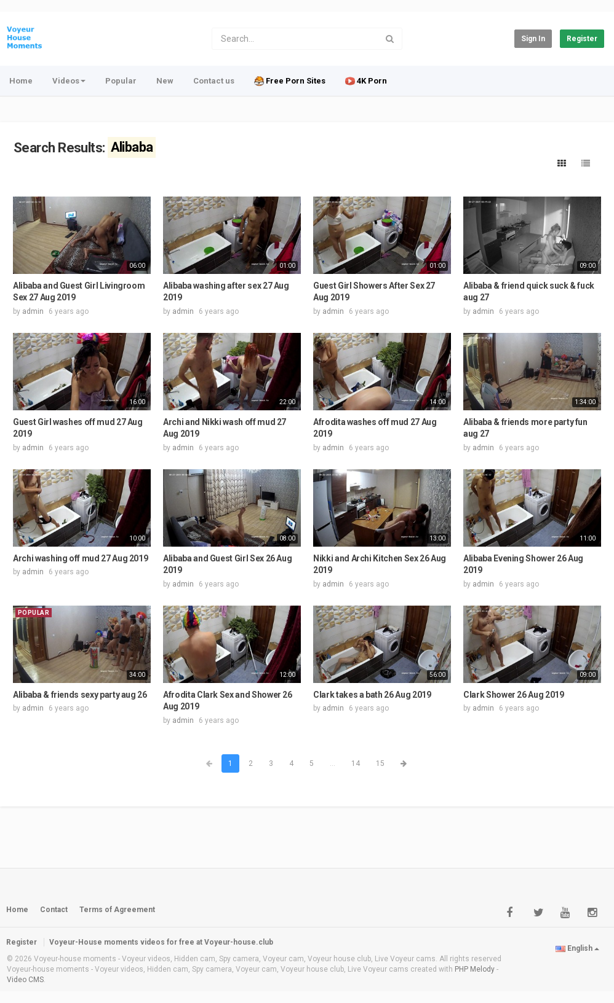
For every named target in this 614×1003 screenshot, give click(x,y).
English (577, 948)
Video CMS (25, 979)
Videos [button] (69, 80)
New (164, 80)
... (332, 763)
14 (355, 763)
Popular (121, 80)
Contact (54, 909)
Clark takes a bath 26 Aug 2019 (372, 695)
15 (380, 763)
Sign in (533, 38)
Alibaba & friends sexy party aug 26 (80, 695)
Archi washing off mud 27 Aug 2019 (80, 558)
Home (21, 80)
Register (582, 38)
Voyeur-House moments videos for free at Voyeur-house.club (161, 942)
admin (33, 311)
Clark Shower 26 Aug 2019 (513, 695)
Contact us (213, 80)
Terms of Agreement (117, 909)
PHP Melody (475, 969)
